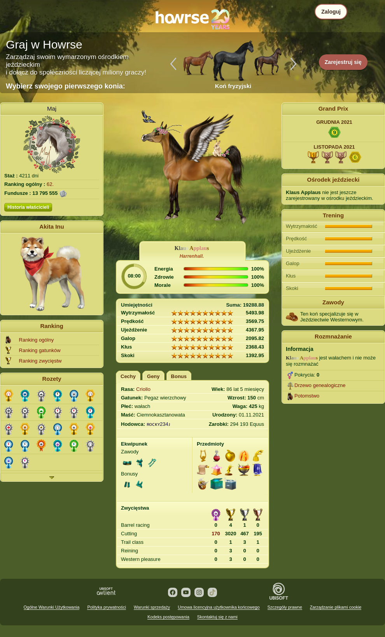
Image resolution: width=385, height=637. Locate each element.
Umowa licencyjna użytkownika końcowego (218, 607)
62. (50, 184)
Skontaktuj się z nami (217, 616)
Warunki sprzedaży (152, 607)
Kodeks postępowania (168, 616)
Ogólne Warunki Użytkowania (52, 607)
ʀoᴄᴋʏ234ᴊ (158, 424)
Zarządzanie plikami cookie (336, 607)
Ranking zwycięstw (40, 361)
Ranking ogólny (36, 340)
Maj (51, 108)
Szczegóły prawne (285, 607)
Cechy (128, 376)
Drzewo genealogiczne (320, 385)
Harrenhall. (192, 256)
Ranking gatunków (40, 350)
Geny (153, 376)
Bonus (179, 376)
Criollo (143, 389)
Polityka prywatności (106, 607)
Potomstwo (306, 396)
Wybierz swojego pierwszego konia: (65, 86)
